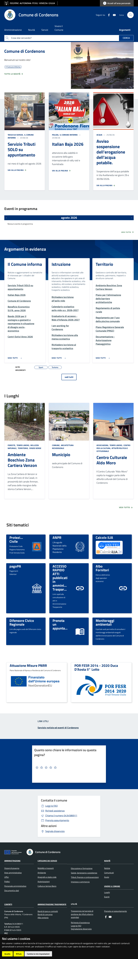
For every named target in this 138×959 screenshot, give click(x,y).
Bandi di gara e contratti (48, 911)
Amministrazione (12, 860)
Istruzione (61, 264)
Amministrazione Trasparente (52, 904)
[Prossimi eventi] (131, 217)
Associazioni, (102, 445)
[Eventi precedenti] (6, 217)
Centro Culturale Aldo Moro (111, 460)
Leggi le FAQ (51, 806)
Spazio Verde (35, 448)
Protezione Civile (17, 539)
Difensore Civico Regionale (21, 622)
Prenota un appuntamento (115, 911)
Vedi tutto (127, 232)
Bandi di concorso (45, 914)
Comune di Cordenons (24, 51)
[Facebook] (108, 14)
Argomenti (124, 30)
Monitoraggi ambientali (105, 622)
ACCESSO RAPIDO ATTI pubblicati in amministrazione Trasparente (65, 577)
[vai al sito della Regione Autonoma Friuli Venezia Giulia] (31, 3)
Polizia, (55, 134)
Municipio (61, 454)
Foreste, (12, 445)
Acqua (99, 134)
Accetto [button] (7, 953)
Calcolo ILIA (104, 537)
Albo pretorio (43, 917)
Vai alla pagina (17, 170)
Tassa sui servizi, (16, 134)
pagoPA (15, 566)
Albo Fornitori (102, 568)
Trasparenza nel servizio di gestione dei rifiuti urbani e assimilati (82, 914)
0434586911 (61, 815)
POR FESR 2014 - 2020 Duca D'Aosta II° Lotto (96, 667)
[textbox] (68, 767)
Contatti (8, 904)
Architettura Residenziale (62, 447)
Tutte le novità (13, 73)
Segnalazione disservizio (81, 928)
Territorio (104, 264)
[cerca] (130, 15)
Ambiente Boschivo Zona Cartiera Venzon (22, 459)
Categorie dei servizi (47, 860)
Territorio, (23, 448)
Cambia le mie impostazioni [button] (38, 953)
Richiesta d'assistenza (80, 922)
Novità (107, 860)
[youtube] (113, 14)
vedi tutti (69, 377)
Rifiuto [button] (19, 953)
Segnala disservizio (55, 831)
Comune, (56, 445)
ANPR (57, 537)
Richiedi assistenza (55, 810)
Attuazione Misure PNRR (28, 665)
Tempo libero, (23, 445)
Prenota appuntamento (57, 820)
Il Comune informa (68, 134)
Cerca (126, 38)
